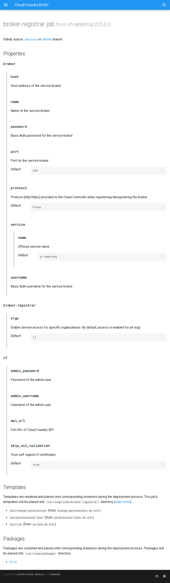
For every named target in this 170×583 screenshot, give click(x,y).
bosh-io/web (25, 574)
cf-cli (13, 562)
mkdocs (39, 574)
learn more (122, 502)
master (47, 39)
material (55, 574)
